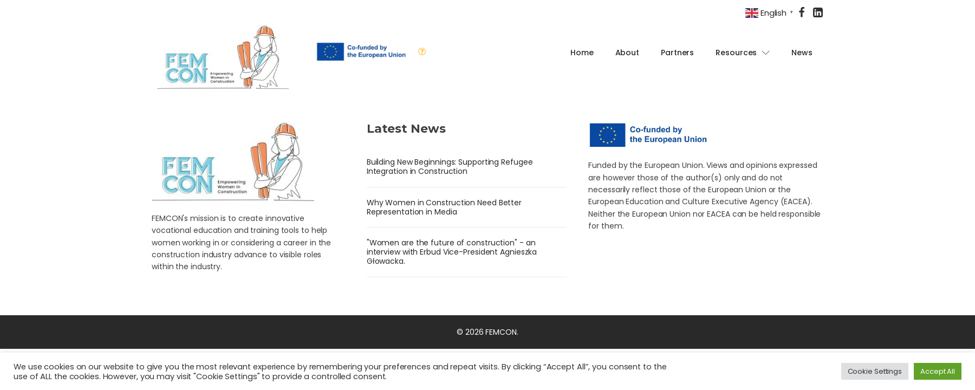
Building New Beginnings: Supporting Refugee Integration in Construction (450, 167)
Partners (677, 52)
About (627, 52)
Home (582, 52)
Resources (743, 52)
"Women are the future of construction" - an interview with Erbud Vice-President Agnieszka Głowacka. (452, 251)
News (801, 52)
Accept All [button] (937, 371)
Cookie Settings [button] (875, 371)
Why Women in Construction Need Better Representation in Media (444, 207)
